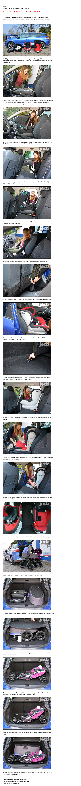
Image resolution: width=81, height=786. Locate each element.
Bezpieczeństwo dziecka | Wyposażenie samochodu (16, 781)
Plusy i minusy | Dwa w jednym (11, 783)
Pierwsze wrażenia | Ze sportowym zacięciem (15, 779)
